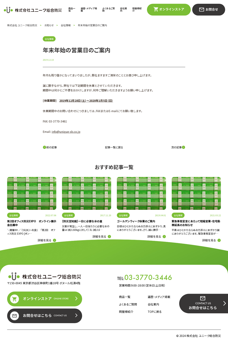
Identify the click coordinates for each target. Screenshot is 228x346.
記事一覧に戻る (114, 147)
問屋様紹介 (137, 9)
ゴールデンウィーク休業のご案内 (136, 221)
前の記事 (50, 147)
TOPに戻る (155, 312)
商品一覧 (71, 9)
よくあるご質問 (108, 9)
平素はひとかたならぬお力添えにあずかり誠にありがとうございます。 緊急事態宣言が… (195, 231)
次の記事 (178, 147)
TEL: (144, 277)
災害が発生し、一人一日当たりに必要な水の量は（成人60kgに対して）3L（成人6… (85, 228)
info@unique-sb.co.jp (66, 131)
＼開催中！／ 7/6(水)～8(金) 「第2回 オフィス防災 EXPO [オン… (31, 231)
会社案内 (123, 9)
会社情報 (13, 215)
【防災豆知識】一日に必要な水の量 (82, 221)
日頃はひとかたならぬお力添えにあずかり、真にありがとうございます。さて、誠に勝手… (141, 228)
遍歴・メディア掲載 (89, 9)
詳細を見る (44, 240)
